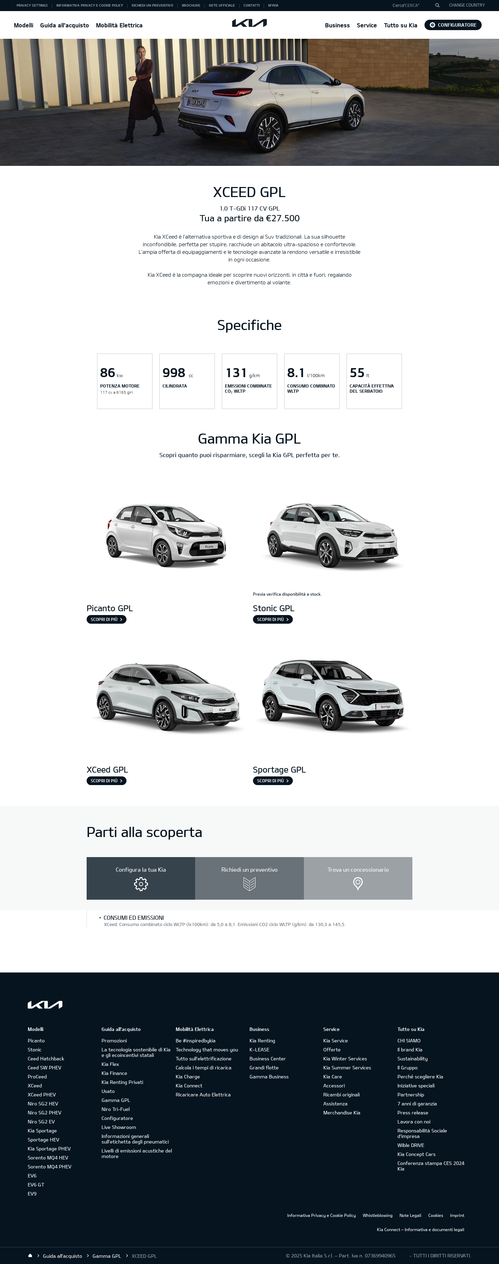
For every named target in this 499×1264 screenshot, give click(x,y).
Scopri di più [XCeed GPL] (104, 780)
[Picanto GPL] (166, 536)
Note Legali (410, 1215)
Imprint (457, 1215)
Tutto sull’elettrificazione (203, 1058)
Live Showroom (119, 1127)
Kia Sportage (42, 1130)
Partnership (410, 1094)
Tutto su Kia (401, 25)
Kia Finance (114, 1073)
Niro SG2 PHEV (44, 1112)
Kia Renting (262, 1040)
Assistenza (335, 1103)
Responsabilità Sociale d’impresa (422, 1133)
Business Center (268, 1058)
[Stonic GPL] (332, 536)
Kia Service (335, 1040)
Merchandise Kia (341, 1112)
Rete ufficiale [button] (222, 5)
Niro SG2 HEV (43, 1103)
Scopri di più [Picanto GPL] (104, 619)
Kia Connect (189, 1085)
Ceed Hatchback (46, 1058)
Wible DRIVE (410, 1145)
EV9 (32, 1193)
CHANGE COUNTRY (467, 4)
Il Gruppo (407, 1067)
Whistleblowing (378, 1215)
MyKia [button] (273, 5)
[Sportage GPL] (332, 698)
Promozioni (114, 1040)
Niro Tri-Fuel (116, 1109)
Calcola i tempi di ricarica (203, 1067)
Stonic (35, 1049)
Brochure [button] (191, 5)
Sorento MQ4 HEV (48, 1157)
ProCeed (37, 1076)
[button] (413, 5)
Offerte (332, 1049)
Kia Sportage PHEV (49, 1148)
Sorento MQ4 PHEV (49, 1166)
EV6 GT (36, 1184)
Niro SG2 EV (41, 1121)
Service (367, 25)
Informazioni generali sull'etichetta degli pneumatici (135, 1139)
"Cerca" (411, 5)
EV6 (32, 1175)
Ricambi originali (341, 1094)
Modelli (23, 25)
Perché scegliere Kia (420, 1076)
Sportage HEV (43, 1139)
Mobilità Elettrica (119, 25)
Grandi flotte (264, 1067)
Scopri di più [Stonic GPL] (270, 619)
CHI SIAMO (409, 1040)
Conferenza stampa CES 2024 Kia (430, 1166)
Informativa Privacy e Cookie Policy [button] (89, 5)
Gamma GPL (116, 1100)
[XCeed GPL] (166, 698)
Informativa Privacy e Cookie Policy (321, 1215)
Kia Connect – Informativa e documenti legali (420, 1229)
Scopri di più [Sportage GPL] (270, 780)
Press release (412, 1112)
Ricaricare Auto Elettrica (203, 1094)
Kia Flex (110, 1064)
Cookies (435, 1215)
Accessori (334, 1085)
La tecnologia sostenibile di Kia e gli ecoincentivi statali (136, 1052)
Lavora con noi (413, 1121)
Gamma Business (269, 1076)
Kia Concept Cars (416, 1154)
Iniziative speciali (416, 1085)
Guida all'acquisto (64, 25)
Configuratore (453, 25)
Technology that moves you (207, 1049)
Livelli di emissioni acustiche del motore (137, 1153)
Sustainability (412, 1058)
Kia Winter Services (345, 1058)
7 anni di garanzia (417, 1103)
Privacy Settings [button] (32, 5)
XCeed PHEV (42, 1094)
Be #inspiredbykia (196, 1040)
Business (337, 25)
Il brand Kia (409, 1049)
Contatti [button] (252, 5)
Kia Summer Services (347, 1067)
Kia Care (332, 1076)
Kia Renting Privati (122, 1082)
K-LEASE (259, 1049)
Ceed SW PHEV (44, 1067)
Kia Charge (188, 1076)
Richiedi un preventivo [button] (152, 5)
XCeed (35, 1085)
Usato (108, 1091)
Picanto (36, 1040)
